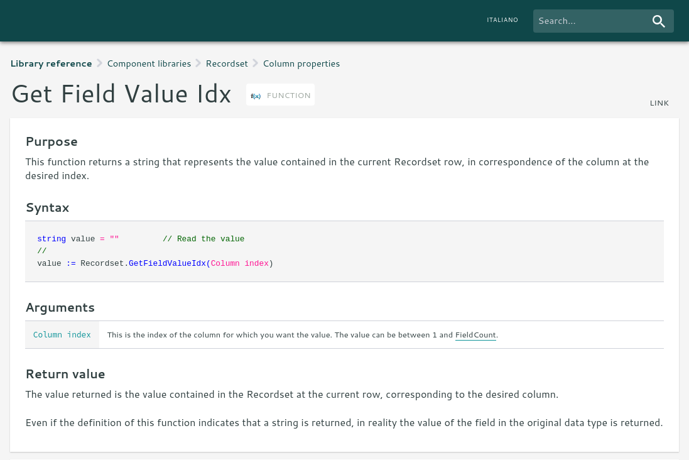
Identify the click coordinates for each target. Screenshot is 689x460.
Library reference (51, 63)
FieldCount (475, 334)
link (659, 102)
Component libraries (149, 63)
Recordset (226, 63)
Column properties (301, 63)
